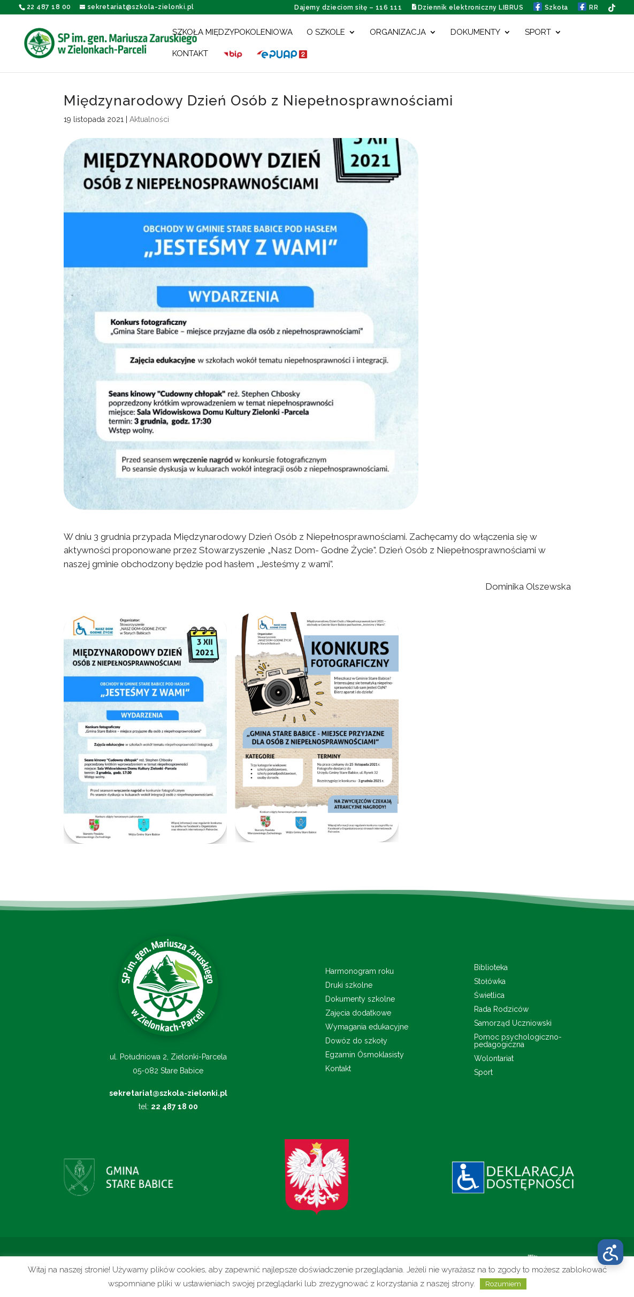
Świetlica (489, 995)
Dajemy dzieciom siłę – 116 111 (348, 7)
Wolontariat (494, 1059)
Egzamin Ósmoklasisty (364, 1055)
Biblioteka (491, 968)
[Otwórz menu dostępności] (610, 1252)
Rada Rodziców (501, 1009)
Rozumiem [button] (503, 1284)
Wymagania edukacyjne (366, 1027)
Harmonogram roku (359, 971)
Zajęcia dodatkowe (358, 1013)
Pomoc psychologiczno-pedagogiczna (518, 1041)
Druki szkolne (348, 985)
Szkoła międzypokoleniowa (232, 32)
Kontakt (190, 54)
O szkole (326, 32)
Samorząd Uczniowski (513, 1023)
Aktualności (149, 119)
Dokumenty (475, 32)
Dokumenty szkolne (360, 999)
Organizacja (398, 32)
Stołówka (490, 982)
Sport (538, 32)
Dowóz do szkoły (356, 1041)
